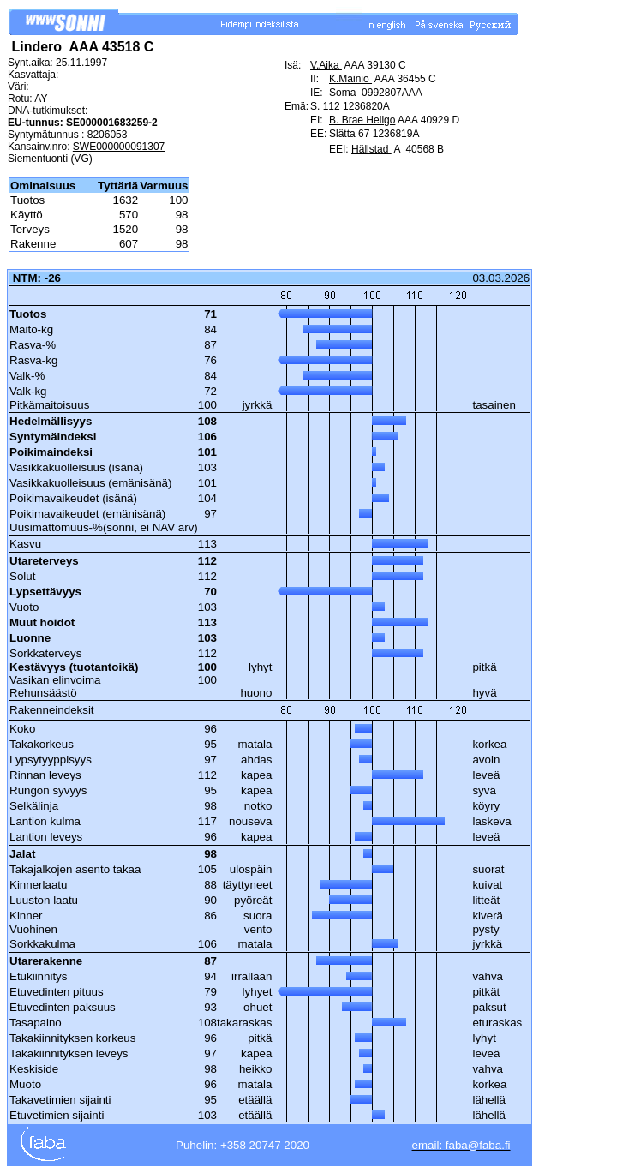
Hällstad (371, 149)
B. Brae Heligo (362, 120)
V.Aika (326, 65)
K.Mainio (350, 79)
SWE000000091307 (119, 147)
